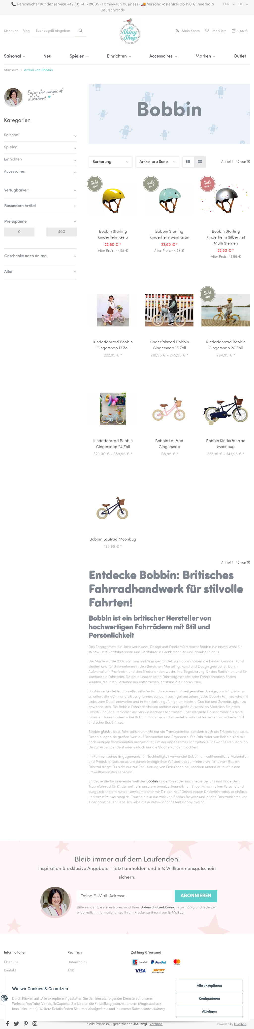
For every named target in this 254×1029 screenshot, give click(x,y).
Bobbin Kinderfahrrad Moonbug (226, 444)
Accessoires (14, 172)
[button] (187, 31)
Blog (26, 31)
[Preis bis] (61, 231)
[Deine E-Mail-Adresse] (124, 896)
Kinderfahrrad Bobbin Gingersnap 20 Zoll (226, 345)
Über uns (11, 31)
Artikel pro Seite (153, 162)
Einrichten (13, 159)
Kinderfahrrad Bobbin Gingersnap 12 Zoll (113, 345)
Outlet (240, 56)
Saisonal (11, 135)
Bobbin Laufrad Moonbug (113, 540)
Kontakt (10, 970)
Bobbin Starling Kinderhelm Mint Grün (169, 235)
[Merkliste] (215, 31)
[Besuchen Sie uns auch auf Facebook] (7, 1024)
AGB (70, 970)
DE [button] (241, 4)
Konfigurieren (209, 998)
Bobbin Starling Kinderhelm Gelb (113, 235)
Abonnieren (196, 896)
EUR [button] (226, 4)
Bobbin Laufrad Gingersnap (169, 444)
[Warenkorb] (239, 31)
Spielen (10, 147)
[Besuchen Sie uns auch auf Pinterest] (25, 1024)
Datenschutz (77, 962)
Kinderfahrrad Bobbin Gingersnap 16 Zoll (169, 345)
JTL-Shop (240, 1024)
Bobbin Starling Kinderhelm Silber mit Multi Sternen (225, 238)
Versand (156, 1024)
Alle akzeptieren (209, 986)
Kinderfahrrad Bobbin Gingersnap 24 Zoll (113, 444)
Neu (47, 56)
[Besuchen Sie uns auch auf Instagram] (34, 1024)
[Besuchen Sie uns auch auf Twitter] (16, 1024)
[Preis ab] (19, 231)
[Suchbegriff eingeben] (53, 31)
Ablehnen (209, 1011)
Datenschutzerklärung (157, 907)
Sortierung (102, 162)
